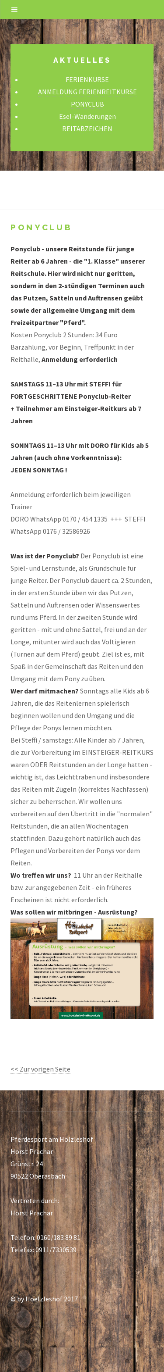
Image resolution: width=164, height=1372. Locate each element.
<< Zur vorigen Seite (40, 1069)
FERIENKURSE (87, 79)
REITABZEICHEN (87, 128)
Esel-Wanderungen (87, 116)
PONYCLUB (87, 104)
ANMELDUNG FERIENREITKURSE (87, 91)
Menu (14, 9)
